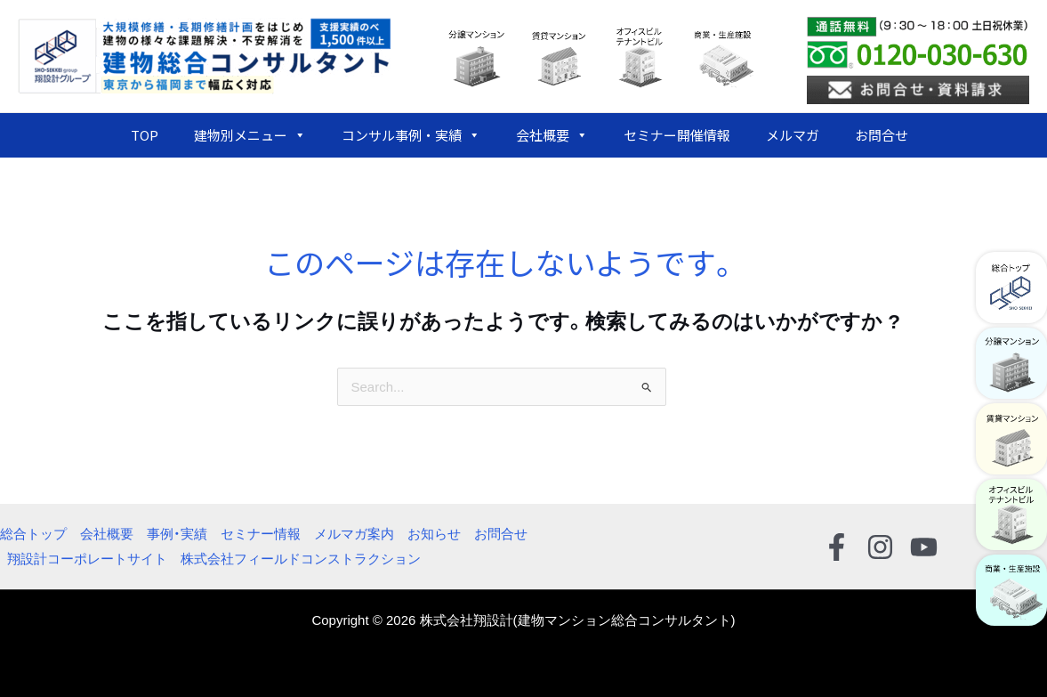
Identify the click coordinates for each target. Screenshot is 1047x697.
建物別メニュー (250, 135)
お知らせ (434, 533)
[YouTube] (924, 547)
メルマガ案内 (354, 533)
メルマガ (792, 135)
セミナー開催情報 (677, 135)
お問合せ (881, 135)
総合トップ (33, 533)
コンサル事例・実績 (411, 135)
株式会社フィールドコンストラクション (301, 558)
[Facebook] (836, 547)
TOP (144, 135)
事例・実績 (177, 533)
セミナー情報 (261, 533)
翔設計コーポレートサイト (87, 558)
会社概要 (552, 135)
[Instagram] (880, 547)
